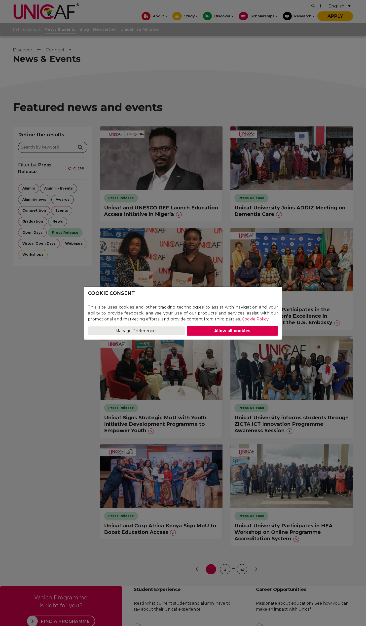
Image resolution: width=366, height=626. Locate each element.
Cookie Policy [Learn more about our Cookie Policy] (255, 318)
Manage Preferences (136, 330)
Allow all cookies (232, 330)
